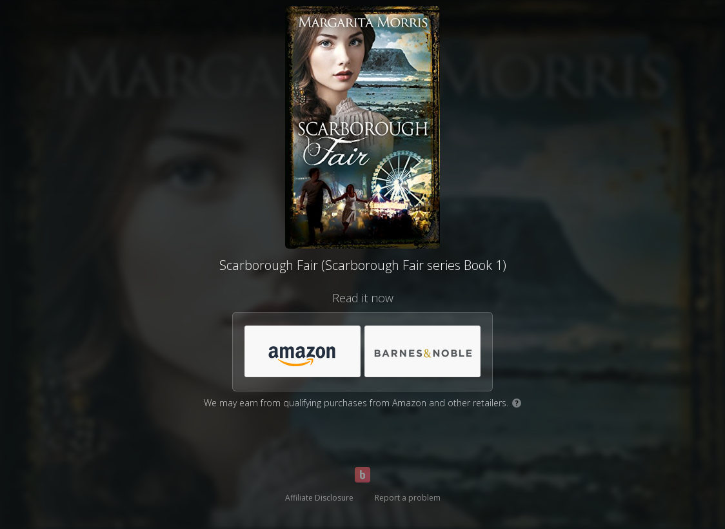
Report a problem (408, 497)
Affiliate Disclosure (319, 497)
